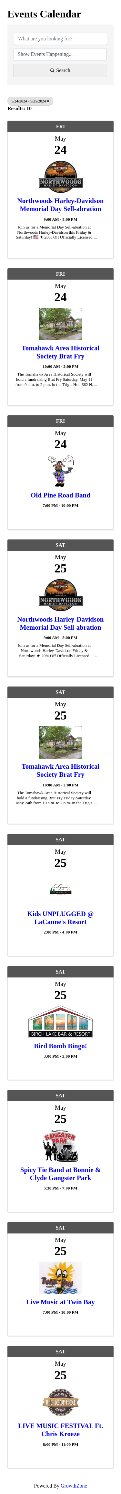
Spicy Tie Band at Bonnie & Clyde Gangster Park (60, 1174)
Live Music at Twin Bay (60, 1302)
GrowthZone (74, 1486)
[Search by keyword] (60, 39)
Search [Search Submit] (60, 70)
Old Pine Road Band (60, 495)
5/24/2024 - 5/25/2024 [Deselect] (30, 101)
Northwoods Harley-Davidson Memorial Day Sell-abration (60, 205)
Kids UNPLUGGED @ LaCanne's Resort (60, 918)
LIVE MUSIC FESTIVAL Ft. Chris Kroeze (60, 1430)
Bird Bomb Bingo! (60, 1046)
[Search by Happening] (60, 54)
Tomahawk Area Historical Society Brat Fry (61, 352)
